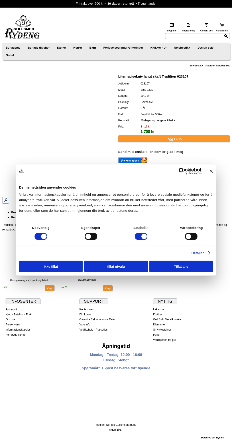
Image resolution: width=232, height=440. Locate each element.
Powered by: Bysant (212, 437)
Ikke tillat (51, 266)
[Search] (197, 36)
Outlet (10, 55)
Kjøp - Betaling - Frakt (19, 314)
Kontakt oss (86, 309)
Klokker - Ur (158, 47)
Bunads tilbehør (39, 47)
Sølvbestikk (182, 47)
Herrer (77, 47)
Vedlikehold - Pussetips (93, 329)
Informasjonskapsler (18, 329)
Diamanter (159, 324)
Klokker (157, 314)
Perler (157, 334)
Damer (61, 47)
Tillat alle (181, 266)
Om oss (10, 319)
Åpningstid (12, 309)
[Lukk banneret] (211, 171)
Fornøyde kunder (16, 334)
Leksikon (158, 309)
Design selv (205, 47)
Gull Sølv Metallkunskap (167, 319)
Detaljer (197, 253)
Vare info (84, 324)
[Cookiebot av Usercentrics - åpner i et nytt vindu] (182, 171)
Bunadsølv (13, 47)
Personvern (13, 324)
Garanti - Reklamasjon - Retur (97, 319)
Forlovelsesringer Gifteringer (123, 47)
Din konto (85, 314)
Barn (92, 47)
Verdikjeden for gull (164, 339)
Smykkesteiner (162, 329)
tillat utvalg (116, 266)
